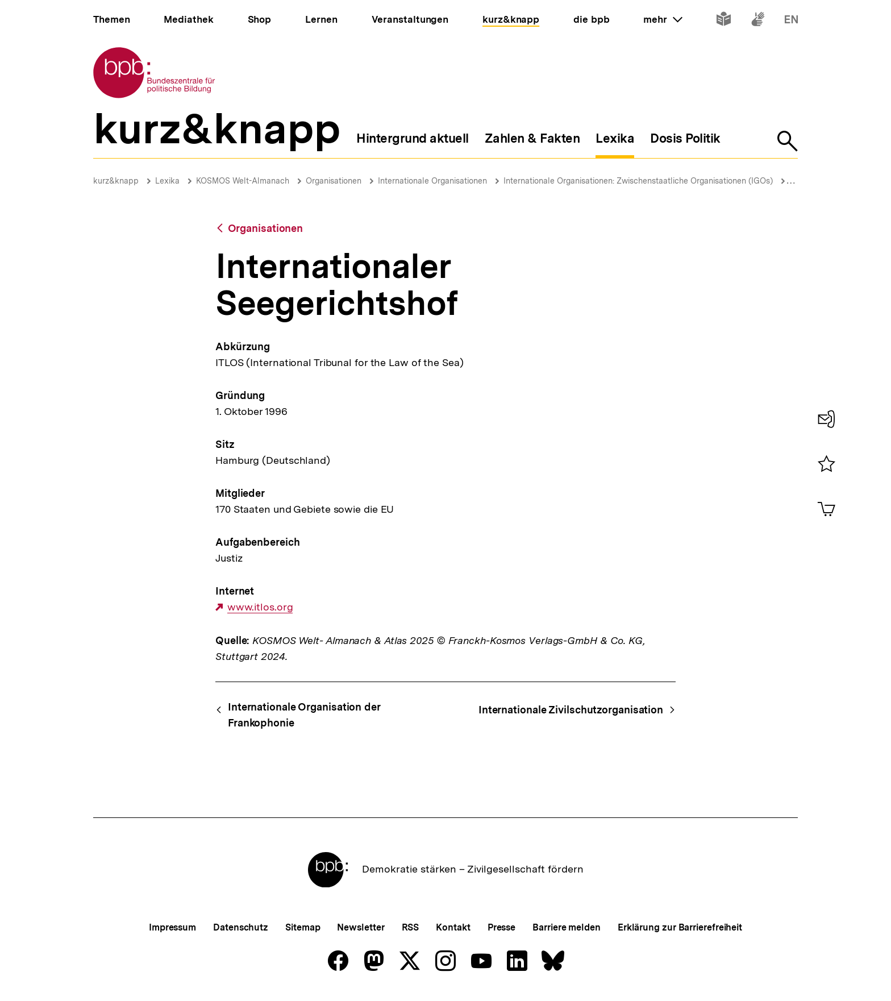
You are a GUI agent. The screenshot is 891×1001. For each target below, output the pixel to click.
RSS (410, 927)
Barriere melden (566, 927)
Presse (501, 927)
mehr (662, 19)
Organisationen (333, 180)
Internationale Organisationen (432, 180)
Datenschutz (240, 927)
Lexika (167, 180)
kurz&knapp (116, 180)
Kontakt (453, 927)
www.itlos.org (260, 607)
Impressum (172, 927)
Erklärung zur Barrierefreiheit (680, 927)
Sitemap (302, 927)
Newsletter (360, 927)
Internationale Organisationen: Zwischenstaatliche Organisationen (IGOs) (638, 180)
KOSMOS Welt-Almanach (242, 180)
